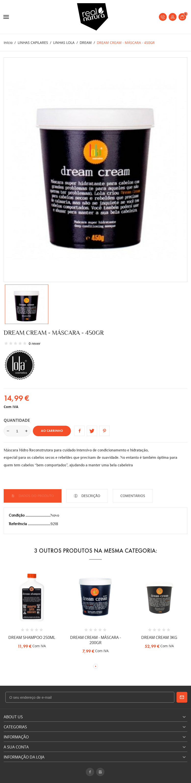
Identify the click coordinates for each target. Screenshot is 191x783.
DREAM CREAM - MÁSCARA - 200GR (95, 640)
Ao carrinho (52, 431)
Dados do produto (36, 495)
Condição (17, 515)
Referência (18, 524)
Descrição (90, 495)
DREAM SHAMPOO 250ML (31, 637)
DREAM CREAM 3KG (159, 637)
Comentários (132, 495)
